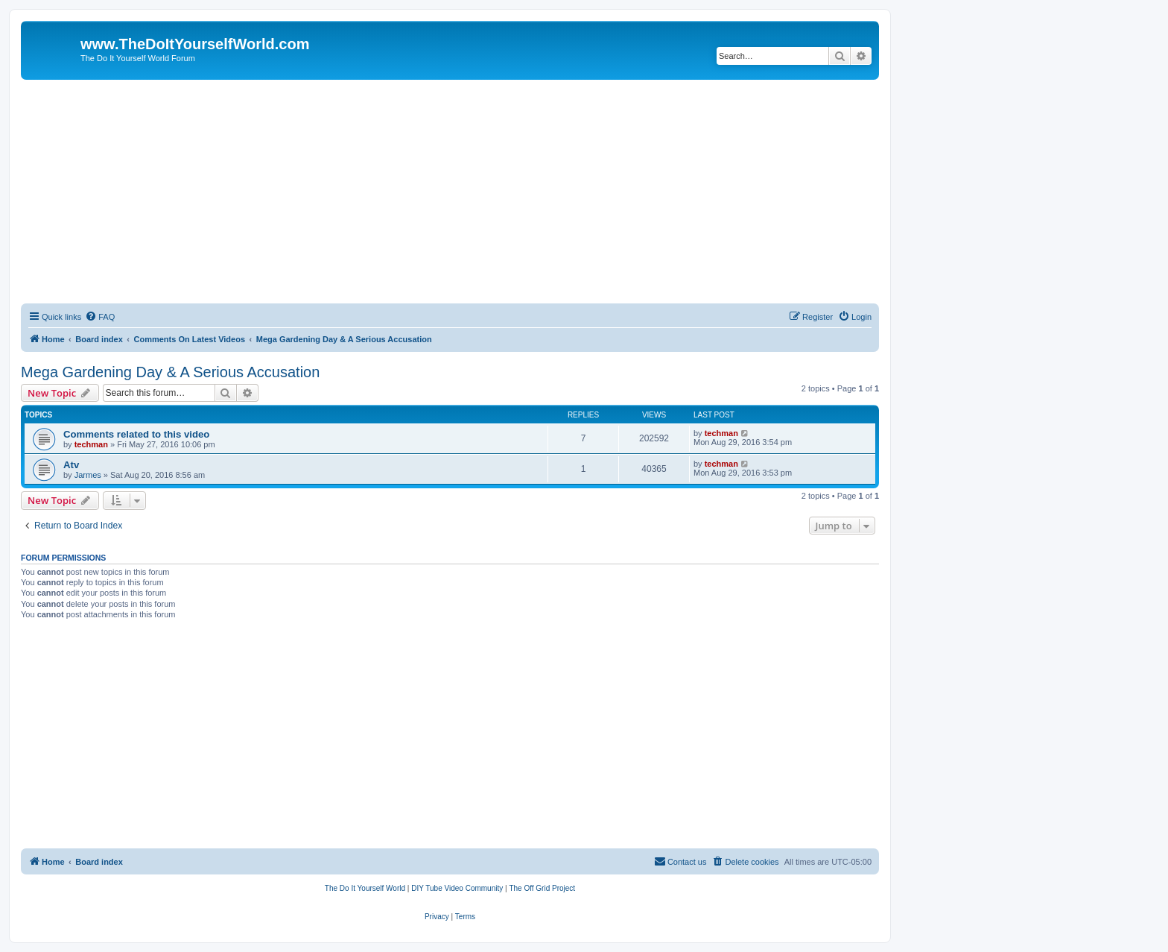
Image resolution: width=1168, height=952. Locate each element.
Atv (71, 464)
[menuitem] (100, 317)
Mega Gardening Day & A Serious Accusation (170, 372)
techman (91, 444)
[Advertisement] (450, 191)
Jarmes (87, 474)
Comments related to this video (136, 434)
